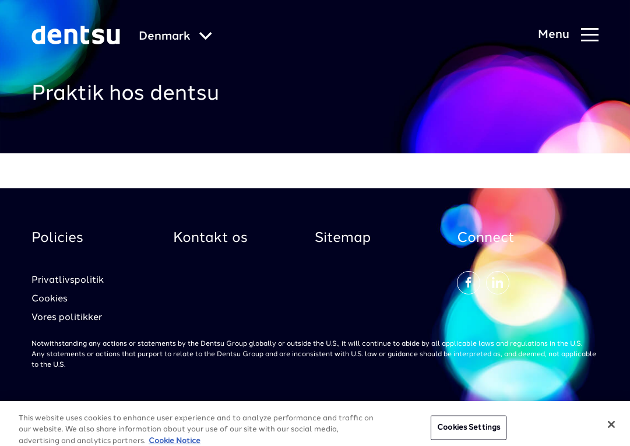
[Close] (611, 429)
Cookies (49, 299)
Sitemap (343, 238)
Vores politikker (66, 317)
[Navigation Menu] (568, 35)
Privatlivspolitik (67, 280)
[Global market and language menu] (175, 37)
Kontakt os (210, 238)
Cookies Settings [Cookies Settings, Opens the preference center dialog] (468, 432)
